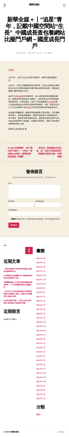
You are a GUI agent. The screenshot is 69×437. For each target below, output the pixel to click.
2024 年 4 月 (40, 356)
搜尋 (5, 245)
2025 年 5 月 (40, 305)
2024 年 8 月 (40, 339)
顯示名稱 (11, 201)
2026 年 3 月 (40, 263)
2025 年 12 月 (41, 275)
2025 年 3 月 (40, 309)
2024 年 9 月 (40, 335)
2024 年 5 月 (40, 352)
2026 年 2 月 (40, 267)
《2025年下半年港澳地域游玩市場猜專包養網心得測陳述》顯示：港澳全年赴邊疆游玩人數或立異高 (18, 293)
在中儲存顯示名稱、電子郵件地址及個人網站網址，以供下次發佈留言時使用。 (35, 219)
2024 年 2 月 (40, 365)
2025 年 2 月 (40, 314)
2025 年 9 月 (40, 288)
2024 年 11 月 (41, 326)
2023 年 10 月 (41, 381)
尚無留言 (50, 53)
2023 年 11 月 (41, 377)
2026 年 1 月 (40, 271)
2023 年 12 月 (41, 373)
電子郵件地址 (40, 201)
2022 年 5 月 (40, 394)
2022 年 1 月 (40, 398)
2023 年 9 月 (40, 386)
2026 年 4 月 (40, 258)
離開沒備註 (34, 4)
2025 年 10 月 (41, 284)
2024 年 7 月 (40, 343)
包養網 (11, 70)
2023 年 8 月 (40, 390)
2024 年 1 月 (40, 369)
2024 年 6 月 (40, 348)
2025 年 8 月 (40, 292)
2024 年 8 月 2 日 (36, 53)
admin (24, 53)
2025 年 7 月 (40, 297)
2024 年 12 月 (41, 322)
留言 (10, 183)
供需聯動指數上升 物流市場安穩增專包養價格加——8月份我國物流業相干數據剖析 (18, 284)
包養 (25, 77)
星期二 (38, 414)
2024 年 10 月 (41, 331)
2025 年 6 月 (40, 301)
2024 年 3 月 (40, 360)
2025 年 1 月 (40, 318)
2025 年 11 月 (41, 280)
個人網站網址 (12, 210)
